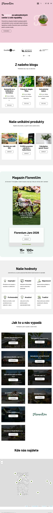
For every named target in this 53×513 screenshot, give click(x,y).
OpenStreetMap (35, 502)
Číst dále (9, 105)
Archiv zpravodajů (26, 240)
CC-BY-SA (44, 502)
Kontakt (49, 509)
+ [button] (1, 457)
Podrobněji (6, 31)
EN (51, 3)
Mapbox (51, 502)
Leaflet (26, 502)
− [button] (1, 459)
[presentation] (24, 56)
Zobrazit (9, 151)
